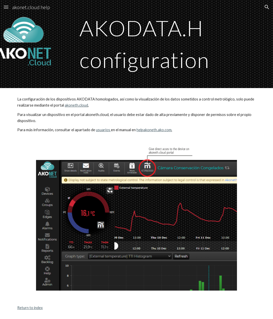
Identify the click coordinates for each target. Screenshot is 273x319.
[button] (6, 7)
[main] (157, 44)
